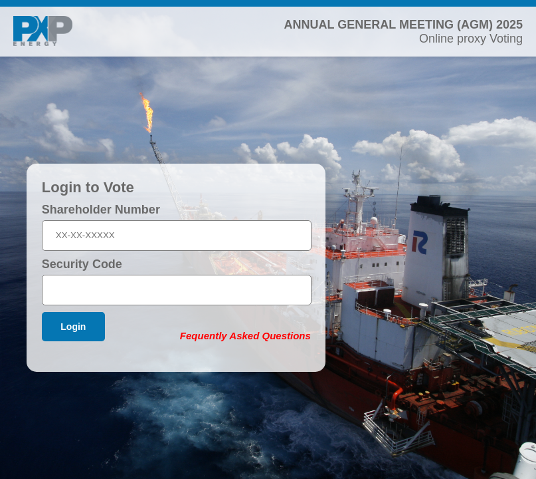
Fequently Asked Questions (245, 335)
